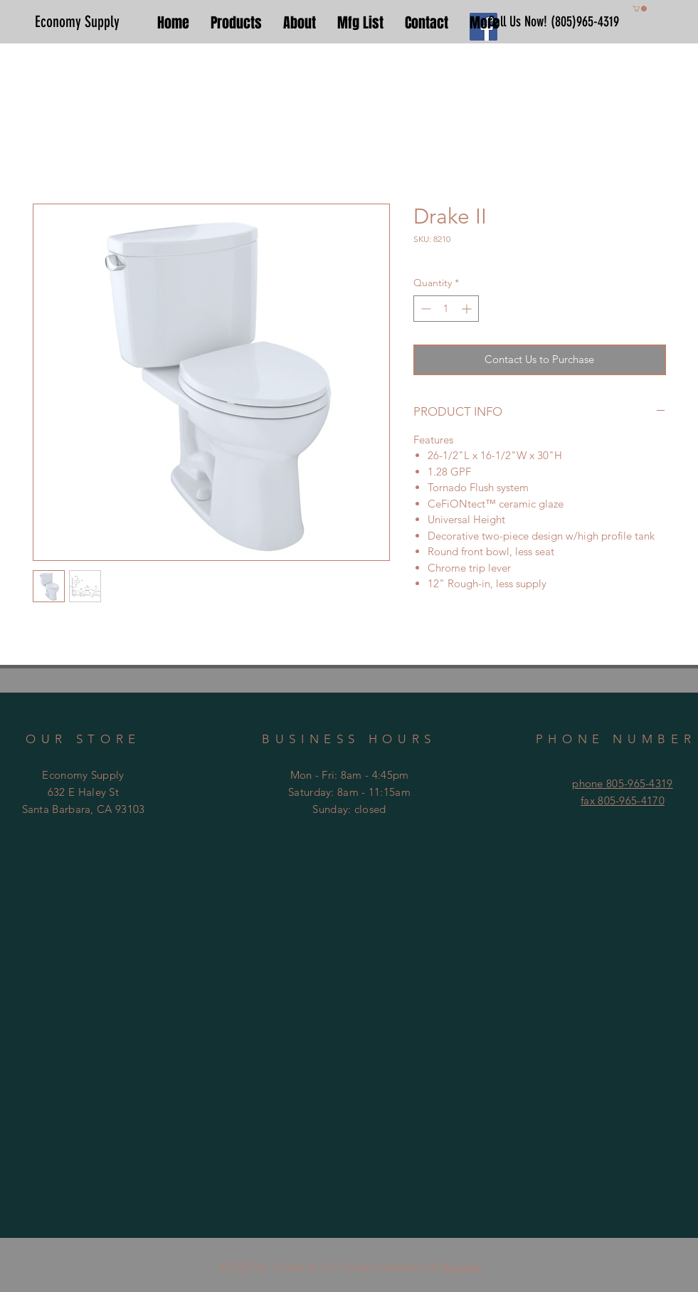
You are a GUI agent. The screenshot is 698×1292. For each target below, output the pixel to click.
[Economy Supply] (83, 22)
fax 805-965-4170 (623, 800)
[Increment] (468, 308)
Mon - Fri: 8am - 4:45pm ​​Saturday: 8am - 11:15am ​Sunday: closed (349, 792)
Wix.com (461, 1266)
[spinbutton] (446, 308)
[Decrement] (424, 308)
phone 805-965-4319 (622, 783)
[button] (640, 8)
